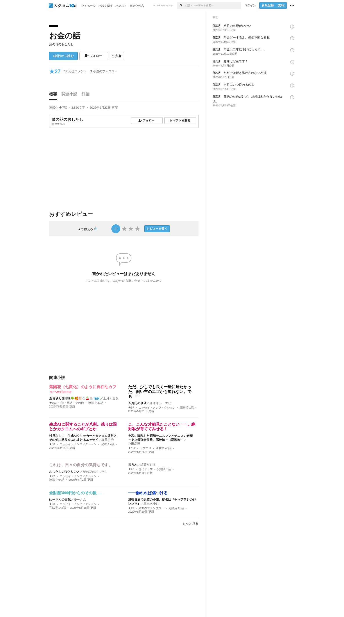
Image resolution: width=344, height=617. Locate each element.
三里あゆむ (151, 503)
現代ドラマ (145, 469)
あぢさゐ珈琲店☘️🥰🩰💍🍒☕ (71, 398)
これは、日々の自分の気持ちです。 (80, 465)
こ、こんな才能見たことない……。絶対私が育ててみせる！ (161, 426)
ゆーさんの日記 (60, 499)
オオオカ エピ (160, 403)
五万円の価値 (137, 403)
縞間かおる (148, 464)
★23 (131, 508)
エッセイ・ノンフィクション (157, 407)
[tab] (54, 95)
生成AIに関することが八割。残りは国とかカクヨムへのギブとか (83, 426)
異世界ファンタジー (151, 508)
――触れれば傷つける (148, 493)
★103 (53, 402)
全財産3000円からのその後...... (75, 493)
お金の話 (64, 35)
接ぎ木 (132, 464)
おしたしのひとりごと (64, 471)
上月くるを (110, 398)
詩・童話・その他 (72, 402)
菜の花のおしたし (61, 44)
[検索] (181, 5)
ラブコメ (145, 448)
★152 (132, 448)
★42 (52, 476)
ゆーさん (80, 499)
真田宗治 (107, 439)
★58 (52, 444)
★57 (131, 407)
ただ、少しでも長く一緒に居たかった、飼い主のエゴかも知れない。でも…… (159, 391)
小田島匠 (134, 443)
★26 (131, 469)
